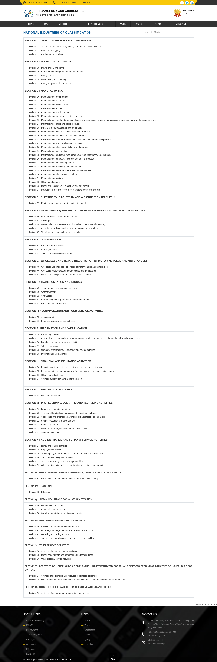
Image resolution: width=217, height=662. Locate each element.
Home (31, 24)
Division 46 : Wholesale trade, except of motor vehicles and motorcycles (62, 271)
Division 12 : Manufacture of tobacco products (50, 104)
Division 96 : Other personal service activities (50, 559)
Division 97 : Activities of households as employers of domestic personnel (63, 576)
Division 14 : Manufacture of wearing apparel (50, 112)
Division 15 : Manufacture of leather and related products (55, 116)
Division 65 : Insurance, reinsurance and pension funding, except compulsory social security (71, 371)
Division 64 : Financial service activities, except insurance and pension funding (65, 367)
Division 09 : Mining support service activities (50, 83)
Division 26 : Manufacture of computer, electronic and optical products (61, 159)
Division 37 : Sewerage (40, 220)
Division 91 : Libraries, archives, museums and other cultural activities (61, 530)
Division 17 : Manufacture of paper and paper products (54, 124)
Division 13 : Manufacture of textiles (45, 108)
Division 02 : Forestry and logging (44, 50)
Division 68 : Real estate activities (44, 395)
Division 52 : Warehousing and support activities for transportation (59, 299)
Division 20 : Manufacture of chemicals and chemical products (58, 135)
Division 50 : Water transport (42, 292)
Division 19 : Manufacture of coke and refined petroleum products (59, 131)
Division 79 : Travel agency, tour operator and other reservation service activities (66, 453)
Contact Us (181, 24)
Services (64, 24)
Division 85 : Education (39, 492)
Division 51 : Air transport (41, 296)
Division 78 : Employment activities (45, 449)
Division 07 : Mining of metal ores (44, 75)
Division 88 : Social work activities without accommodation (56, 513)
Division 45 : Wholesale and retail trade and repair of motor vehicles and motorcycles (68, 267)
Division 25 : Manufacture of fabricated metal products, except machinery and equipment (70, 155)
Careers (140, 24)
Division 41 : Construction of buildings (46, 246)
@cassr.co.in (41, 2)
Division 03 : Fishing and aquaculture (46, 54)
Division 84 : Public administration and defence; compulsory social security (63, 478)
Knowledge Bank (96, 24)
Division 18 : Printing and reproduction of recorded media (55, 128)
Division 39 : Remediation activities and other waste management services (63, 228)
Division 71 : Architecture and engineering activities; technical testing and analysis (67, 417)
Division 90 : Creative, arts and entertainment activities (54, 526)
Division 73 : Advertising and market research (50, 424)
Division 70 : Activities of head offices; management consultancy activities (63, 413)
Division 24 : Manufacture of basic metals (48, 151)
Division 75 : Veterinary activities (44, 432)
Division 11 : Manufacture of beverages (47, 100)
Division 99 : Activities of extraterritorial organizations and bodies (59, 593)
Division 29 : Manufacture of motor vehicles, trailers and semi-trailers (61, 170)
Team (45, 24)
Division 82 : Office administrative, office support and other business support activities (68, 465)
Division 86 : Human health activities (46, 505)
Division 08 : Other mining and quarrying (48, 79)
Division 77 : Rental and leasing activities (48, 446)
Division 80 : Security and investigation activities (51, 457)
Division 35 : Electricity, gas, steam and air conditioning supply (58, 203)
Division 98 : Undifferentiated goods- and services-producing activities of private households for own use (77, 580)
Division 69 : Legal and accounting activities (49, 409)
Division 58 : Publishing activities (44, 334)
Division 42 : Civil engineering (43, 249)
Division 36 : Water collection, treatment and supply (53, 216)
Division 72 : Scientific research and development (52, 421)
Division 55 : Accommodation (43, 317)
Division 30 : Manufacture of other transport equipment (54, 174)
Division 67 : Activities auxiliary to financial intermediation (55, 379)
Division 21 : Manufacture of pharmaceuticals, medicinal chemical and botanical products (70, 139)
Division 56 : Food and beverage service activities (52, 321)
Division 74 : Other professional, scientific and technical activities (59, 428)
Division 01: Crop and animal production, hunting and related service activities (65, 46)
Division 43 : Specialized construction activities (50, 253)
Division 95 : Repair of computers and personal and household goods (61, 555)
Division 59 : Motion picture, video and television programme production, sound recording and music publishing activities (84, 338)
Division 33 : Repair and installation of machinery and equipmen (58, 186)
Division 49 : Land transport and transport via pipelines (54, 288)
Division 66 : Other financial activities (46, 375)
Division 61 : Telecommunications (44, 346)
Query (123, 24)
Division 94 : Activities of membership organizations (53, 551)
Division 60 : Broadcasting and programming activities (54, 342)
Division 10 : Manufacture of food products (48, 97)
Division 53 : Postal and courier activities (48, 303)
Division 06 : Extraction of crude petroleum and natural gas (56, 72)
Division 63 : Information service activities (48, 354)
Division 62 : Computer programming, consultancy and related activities (62, 350)
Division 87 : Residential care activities (47, 509)
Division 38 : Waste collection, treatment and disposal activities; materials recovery (67, 224)
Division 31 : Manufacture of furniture (46, 178)
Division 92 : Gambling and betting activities (49, 534)
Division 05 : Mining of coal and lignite (46, 68)
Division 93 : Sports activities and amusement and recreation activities (61, 538)
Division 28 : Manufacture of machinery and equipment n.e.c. (57, 166)
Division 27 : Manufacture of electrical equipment (51, 162)
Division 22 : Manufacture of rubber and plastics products (55, 143)
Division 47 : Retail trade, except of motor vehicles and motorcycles (60, 274)
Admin (159, 24)
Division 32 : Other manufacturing (44, 182)
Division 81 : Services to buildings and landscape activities (56, 461)
